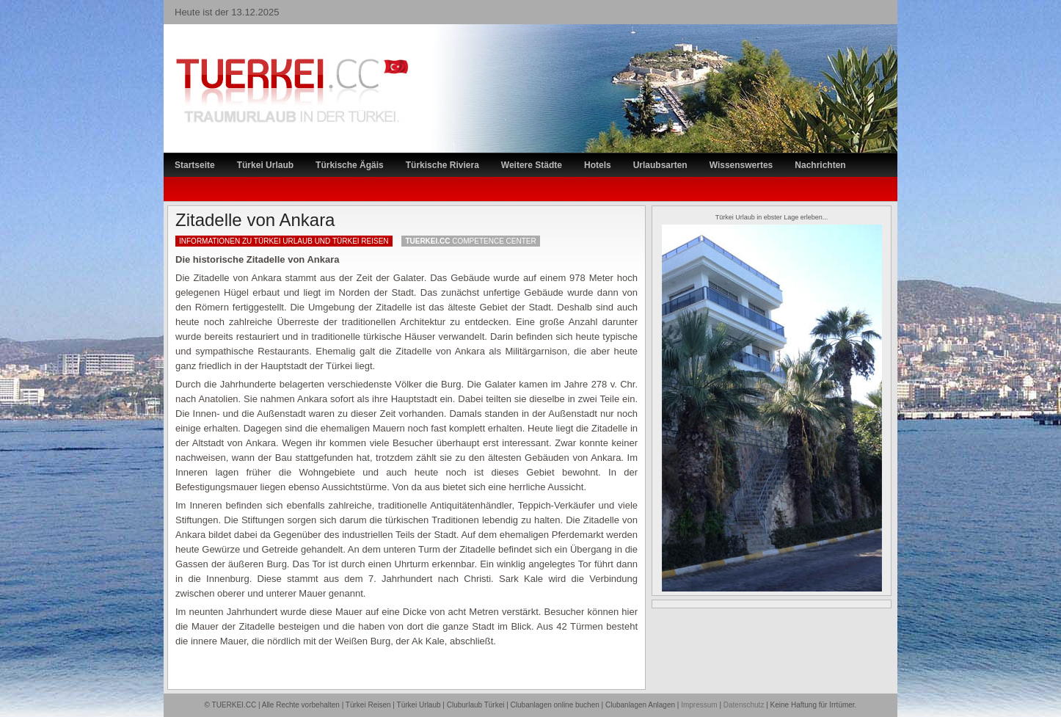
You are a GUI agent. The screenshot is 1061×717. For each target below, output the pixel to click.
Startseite (195, 165)
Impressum (699, 705)
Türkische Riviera (442, 165)
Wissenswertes (741, 165)
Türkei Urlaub (265, 165)
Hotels (597, 165)
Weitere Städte (531, 165)
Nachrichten (820, 165)
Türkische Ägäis (350, 165)
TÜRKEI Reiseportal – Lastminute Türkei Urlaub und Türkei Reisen (277, 62)
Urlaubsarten (660, 165)
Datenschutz (744, 705)
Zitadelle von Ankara (255, 220)
